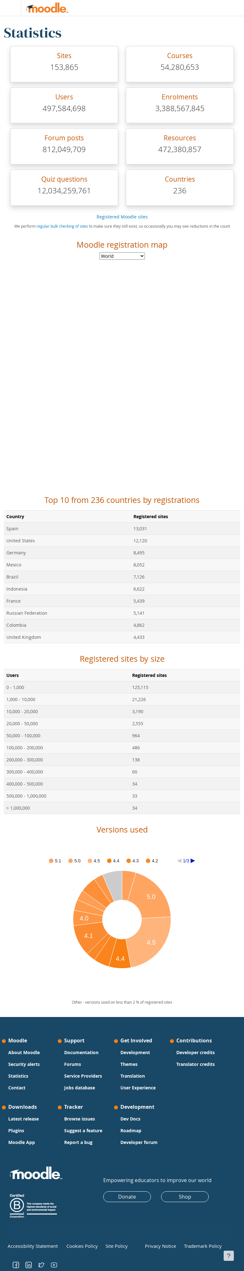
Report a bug (78, 1142)
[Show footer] (229, 1256)
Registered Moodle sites (122, 217)
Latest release (23, 1119)
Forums (72, 1064)
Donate (127, 1196)
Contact (16, 1088)
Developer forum (139, 1142)
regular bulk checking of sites (62, 226)
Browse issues (79, 1119)
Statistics (18, 1076)
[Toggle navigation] (9, 8)
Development (135, 1052)
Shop (185, 1196)
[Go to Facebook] (16, 1263)
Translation (132, 1076)
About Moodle (24, 1052)
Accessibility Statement (28, 1245)
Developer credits (195, 1052)
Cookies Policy (79, 1245)
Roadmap (130, 1130)
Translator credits (195, 1064)
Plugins (16, 1130)
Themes (129, 1064)
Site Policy (114, 1245)
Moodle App (21, 1142)
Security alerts (24, 1064)
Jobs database (79, 1088)
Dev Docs (130, 1119)
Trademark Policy (199, 1245)
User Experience (138, 1088)
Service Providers (83, 1076)
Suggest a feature (83, 1130)
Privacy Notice (157, 1245)
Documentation (81, 1052)
